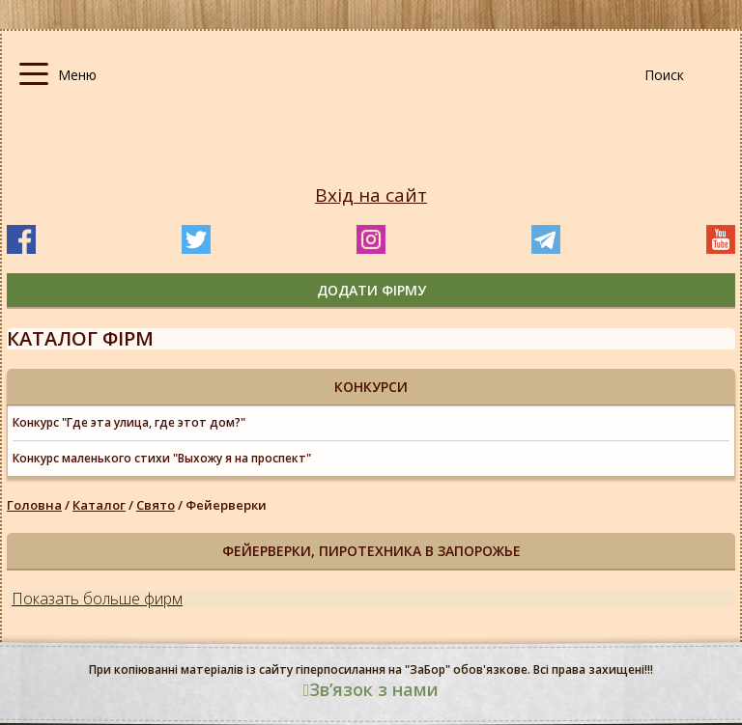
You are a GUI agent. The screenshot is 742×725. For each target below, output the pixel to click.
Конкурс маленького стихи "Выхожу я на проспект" (162, 458)
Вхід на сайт (371, 195)
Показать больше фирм (97, 598)
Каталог (99, 505)
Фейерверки (226, 505)
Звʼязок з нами (371, 689)
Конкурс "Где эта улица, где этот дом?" (129, 422)
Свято (155, 505)
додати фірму (371, 290)
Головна (34, 505)
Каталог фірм (80, 338)
